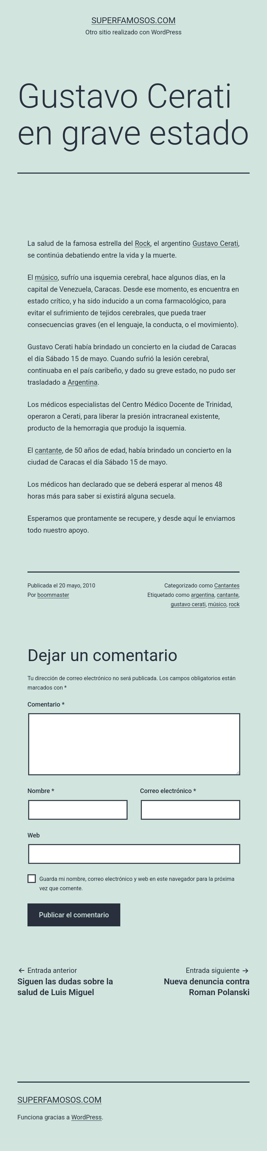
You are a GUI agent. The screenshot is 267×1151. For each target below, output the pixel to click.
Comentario (46, 704)
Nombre (40, 790)
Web (33, 835)
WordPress (86, 1117)
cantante (48, 450)
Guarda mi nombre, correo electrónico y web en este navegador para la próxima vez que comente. (136, 884)
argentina (202, 595)
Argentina (83, 382)
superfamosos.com (133, 20)
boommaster (53, 595)
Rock (142, 243)
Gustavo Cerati (215, 243)
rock (234, 604)
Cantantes (227, 585)
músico (46, 277)
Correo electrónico (168, 790)
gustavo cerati (188, 604)
